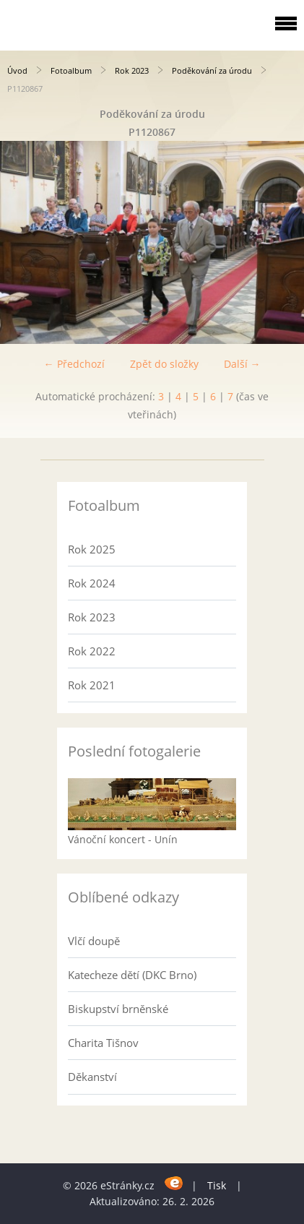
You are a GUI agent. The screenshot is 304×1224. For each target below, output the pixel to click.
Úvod (17, 70)
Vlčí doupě (94, 941)
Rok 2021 (92, 685)
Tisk (216, 1185)
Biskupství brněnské (118, 1008)
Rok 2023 (132, 70)
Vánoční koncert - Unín (123, 839)
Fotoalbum (71, 70)
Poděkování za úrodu (213, 70)
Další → (242, 364)
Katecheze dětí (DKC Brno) (132, 974)
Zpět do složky (164, 364)
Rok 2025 (92, 549)
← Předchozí (74, 364)
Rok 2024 (92, 583)
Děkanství (92, 1076)
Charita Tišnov (103, 1042)
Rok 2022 (92, 651)
